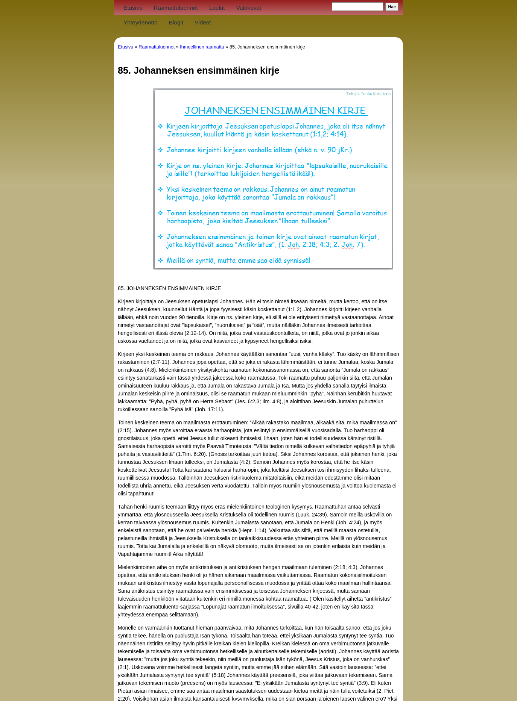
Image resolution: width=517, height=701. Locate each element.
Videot (203, 22)
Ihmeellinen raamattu (202, 47)
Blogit (176, 22)
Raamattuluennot (176, 8)
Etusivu (132, 8)
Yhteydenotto (140, 22)
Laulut (217, 8)
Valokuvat (248, 8)
